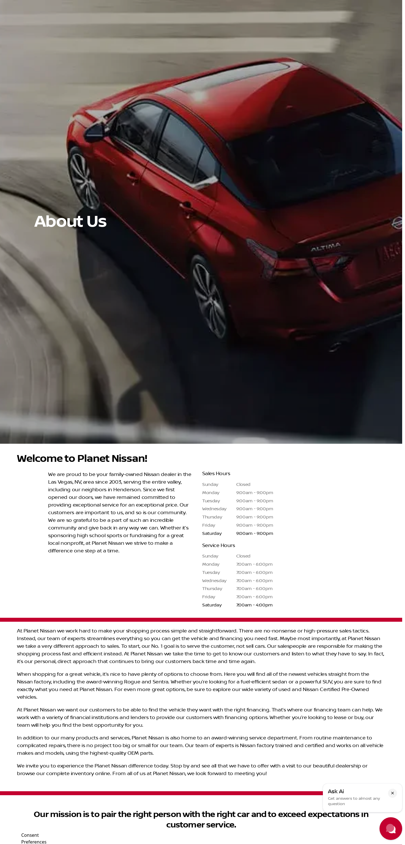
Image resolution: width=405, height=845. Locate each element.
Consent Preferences (33, 838)
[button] (392, 793)
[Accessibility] (15, 4)
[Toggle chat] (391, 828)
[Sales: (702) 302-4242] (320, 4)
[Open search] (333, 18)
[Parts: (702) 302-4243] (282, 4)
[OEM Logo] (15, 19)
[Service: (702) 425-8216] (243, 4)
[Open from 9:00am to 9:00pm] (372, 4)
